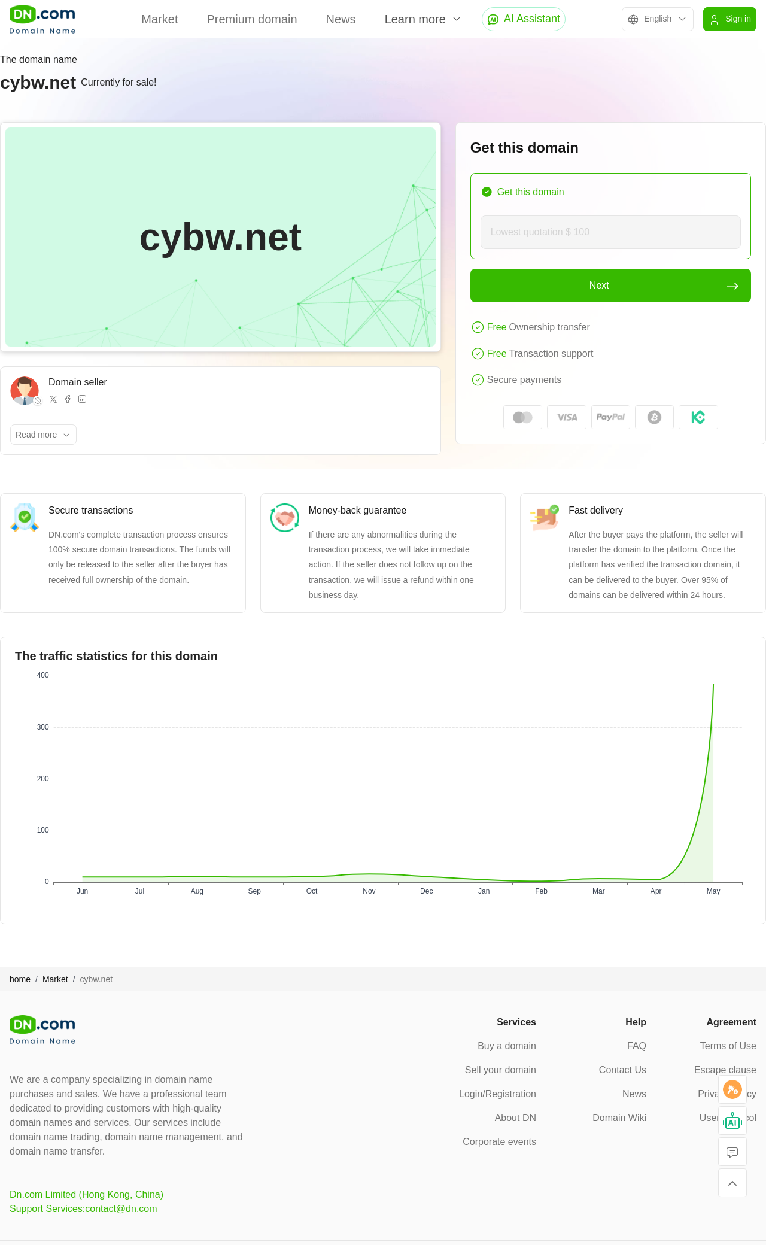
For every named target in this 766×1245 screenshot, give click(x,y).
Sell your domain (500, 1070)
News (341, 19)
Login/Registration (497, 1094)
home (20, 979)
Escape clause (725, 1070)
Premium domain (251, 19)
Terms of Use (728, 1046)
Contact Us (622, 1070)
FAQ (636, 1046)
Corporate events (499, 1142)
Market (159, 19)
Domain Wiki (619, 1118)
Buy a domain (507, 1046)
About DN (515, 1118)
